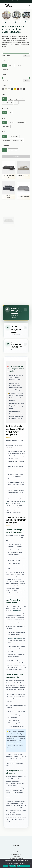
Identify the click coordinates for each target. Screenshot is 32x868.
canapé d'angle (17, 610)
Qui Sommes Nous (16, 854)
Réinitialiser (26, 55)
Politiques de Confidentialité (16, 858)
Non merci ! (12, 865)
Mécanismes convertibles (15, 638)
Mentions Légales (16, 856)
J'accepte (5, 865)
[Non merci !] (30, 863)
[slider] (2, 53)
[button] (4, 65)
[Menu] (29, 6)
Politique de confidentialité (23, 865)
